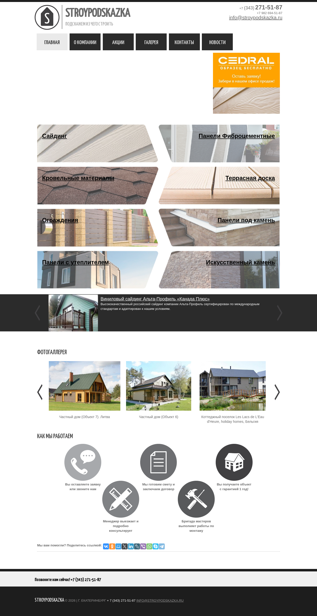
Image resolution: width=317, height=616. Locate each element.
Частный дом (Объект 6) (158, 417)
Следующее (277, 392)
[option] (158, 312)
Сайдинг (54, 136)
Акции (118, 42)
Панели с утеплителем (75, 262)
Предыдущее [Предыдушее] (40, 392)
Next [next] (279, 313)
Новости (217, 42)
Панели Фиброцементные (237, 136)
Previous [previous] (38, 313)
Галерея (151, 42)
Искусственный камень (240, 262)
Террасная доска (250, 178)
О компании (85, 42)
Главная (52, 42)
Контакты (184, 42)
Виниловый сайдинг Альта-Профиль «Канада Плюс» (155, 298)
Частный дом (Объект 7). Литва (84, 417)
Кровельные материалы (78, 178)
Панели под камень (246, 220)
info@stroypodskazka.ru (255, 17)
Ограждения (60, 220)
